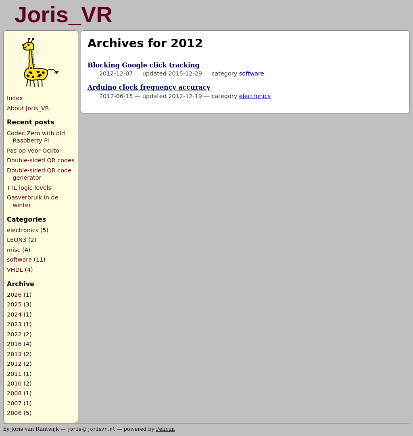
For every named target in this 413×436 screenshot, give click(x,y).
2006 (14, 413)
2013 (14, 354)
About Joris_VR (28, 108)
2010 (14, 383)
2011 (14, 374)
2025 (14, 304)
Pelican (165, 429)
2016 (14, 344)
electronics (22, 230)
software (19, 259)
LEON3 (16, 240)
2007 (14, 403)
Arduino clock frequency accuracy (149, 87)
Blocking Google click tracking (144, 65)
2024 (14, 314)
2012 (14, 364)
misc (13, 250)
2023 (14, 324)
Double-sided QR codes (40, 160)
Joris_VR (64, 14)
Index (15, 98)
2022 (14, 334)
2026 (14, 294)
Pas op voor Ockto (33, 150)
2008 (14, 393)
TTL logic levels (29, 187)
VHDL (15, 269)
